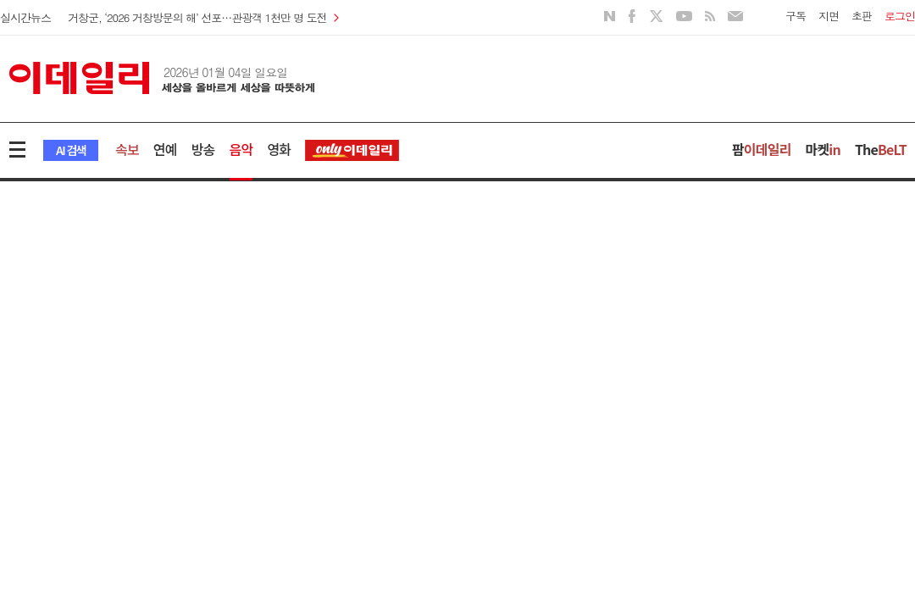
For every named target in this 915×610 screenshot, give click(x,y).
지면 (828, 16)
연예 (165, 149)
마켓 (823, 149)
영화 (279, 149)
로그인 (899, 16)
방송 (203, 149)
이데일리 (161, 78)
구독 (795, 16)
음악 (241, 149)
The (881, 149)
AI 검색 (71, 149)
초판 (861, 16)
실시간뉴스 (25, 17)
